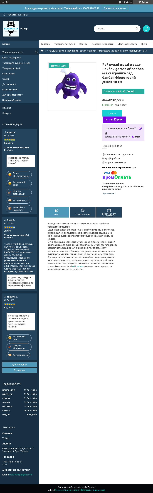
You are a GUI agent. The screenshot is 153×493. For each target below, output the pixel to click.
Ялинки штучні (9, 89)
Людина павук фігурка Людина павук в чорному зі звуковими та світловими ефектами (20, 281)
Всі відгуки (19, 370)
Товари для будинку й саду (16, 63)
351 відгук (127, 2)
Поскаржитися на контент (67, 490)
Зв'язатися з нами (115, 8)
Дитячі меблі (9, 84)
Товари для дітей (11, 68)
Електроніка (8, 73)
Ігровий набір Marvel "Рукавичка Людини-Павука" (18, 161)
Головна (45, 44)
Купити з (114, 119)
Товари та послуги (63, 44)
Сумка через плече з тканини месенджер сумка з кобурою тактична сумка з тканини (18, 321)
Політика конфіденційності (93, 490)
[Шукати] (137, 28)
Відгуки (6, 113)
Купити (112, 113)
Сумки (5, 79)
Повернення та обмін (103, 44)
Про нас (83, 44)
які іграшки (77, 266)
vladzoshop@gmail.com (20, 474)
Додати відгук (19, 364)
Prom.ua (92, 487)
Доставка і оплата (127, 44)
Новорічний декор (11, 100)
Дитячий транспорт (12, 95)
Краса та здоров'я (11, 57)
